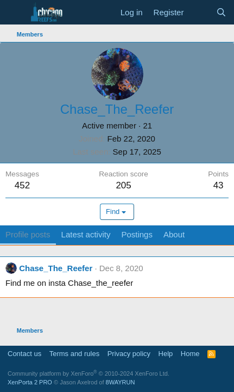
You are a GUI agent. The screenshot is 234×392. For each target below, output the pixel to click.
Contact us (24, 354)
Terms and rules (74, 354)
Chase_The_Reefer (55, 268)
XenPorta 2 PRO (30, 382)
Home (190, 354)
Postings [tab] (137, 234)
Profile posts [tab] (27, 234)
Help (166, 354)
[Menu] (15, 12)
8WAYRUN (120, 382)
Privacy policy (128, 354)
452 (22, 185)
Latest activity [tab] (86, 234)
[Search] (221, 12)
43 (218, 185)
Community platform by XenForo (88, 373)
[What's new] (199, 12)
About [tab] (174, 234)
